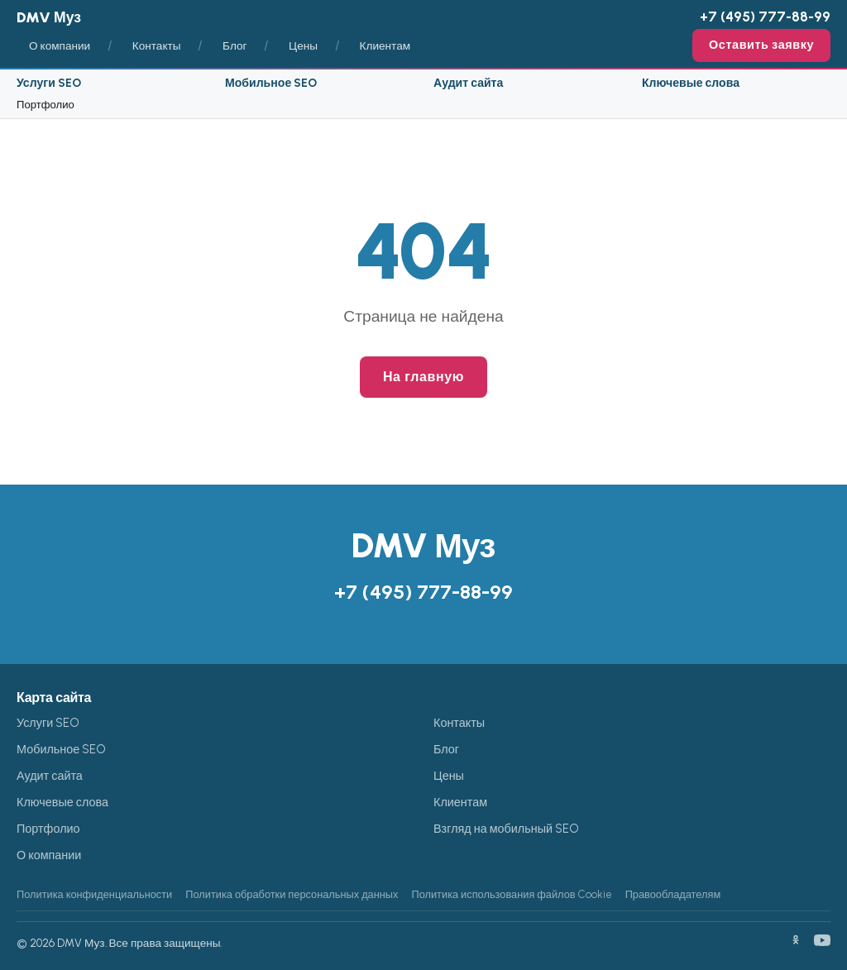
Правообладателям (673, 894)
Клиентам (385, 45)
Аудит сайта (468, 83)
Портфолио (45, 104)
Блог (234, 45)
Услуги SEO (49, 83)
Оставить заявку (761, 44)
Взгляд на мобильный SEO (506, 828)
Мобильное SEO (271, 83)
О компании (59, 45)
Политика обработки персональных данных (291, 894)
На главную (423, 377)
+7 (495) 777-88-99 (765, 16)
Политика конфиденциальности (94, 894)
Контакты (156, 45)
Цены (303, 45)
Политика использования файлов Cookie (511, 894)
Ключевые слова (690, 83)
